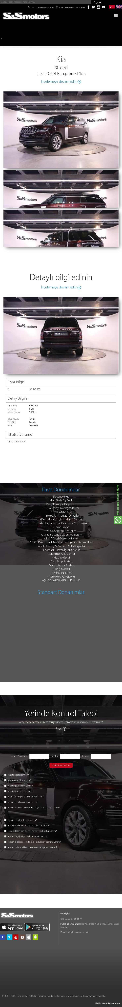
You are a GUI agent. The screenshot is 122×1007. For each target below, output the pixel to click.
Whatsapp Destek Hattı (70, 7)
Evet (59, 729)
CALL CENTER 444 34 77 (41, 7)
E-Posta (85, 756)
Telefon (55, 756)
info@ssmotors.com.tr (78, 932)
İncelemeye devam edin (59, 82)
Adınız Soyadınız (19, 756)
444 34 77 (77, 919)
